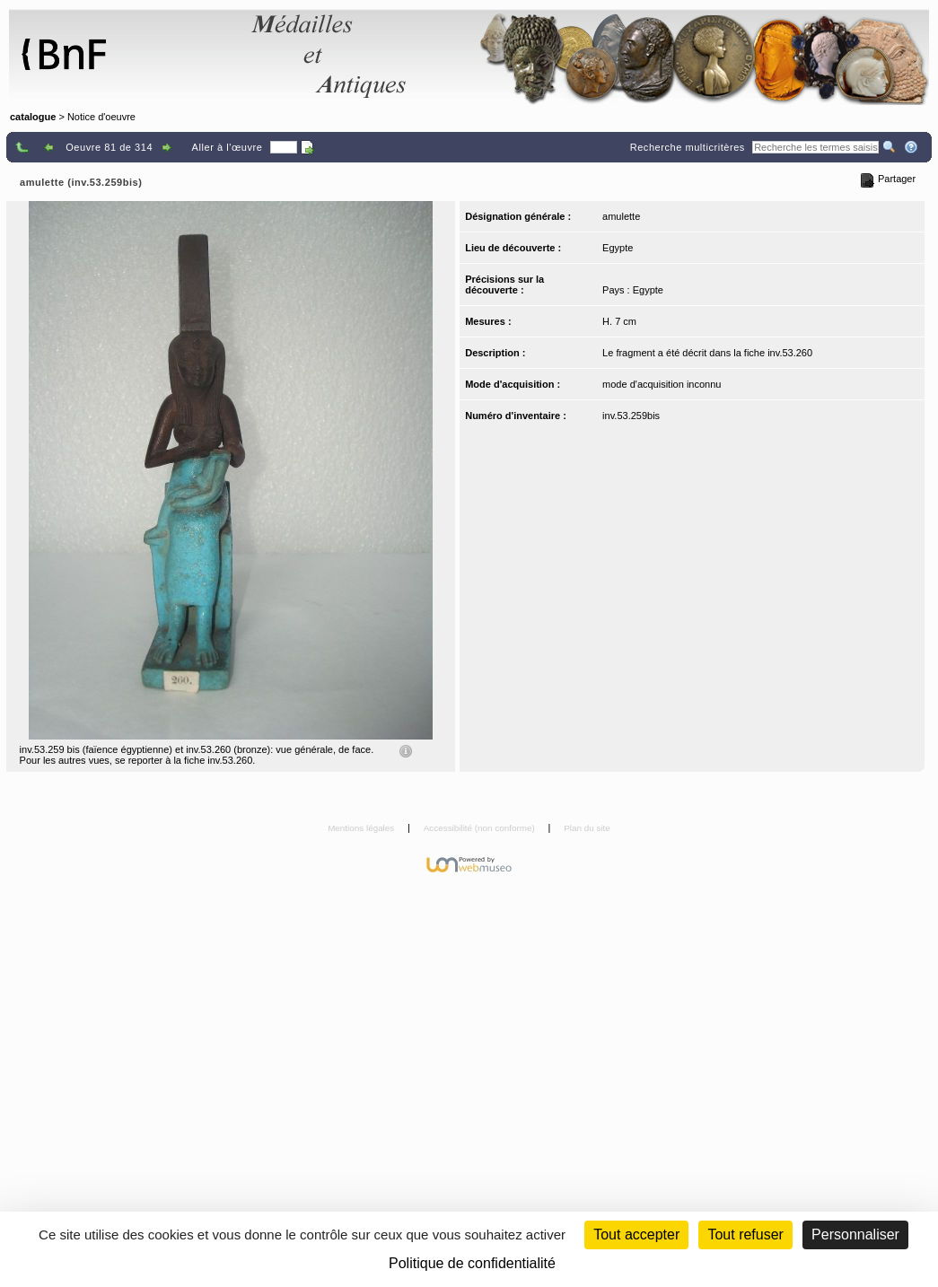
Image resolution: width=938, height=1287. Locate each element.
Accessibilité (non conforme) (481, 828)
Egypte (617, 247)
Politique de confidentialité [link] (472, 1263)
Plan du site (587, 828)
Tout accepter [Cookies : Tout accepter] (636, 1234)
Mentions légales (362, 828)
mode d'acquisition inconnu (661, 384)
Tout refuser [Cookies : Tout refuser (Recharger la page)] (745, 1234)
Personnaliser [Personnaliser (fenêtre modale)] (855, 1234)
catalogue (33, 116)
